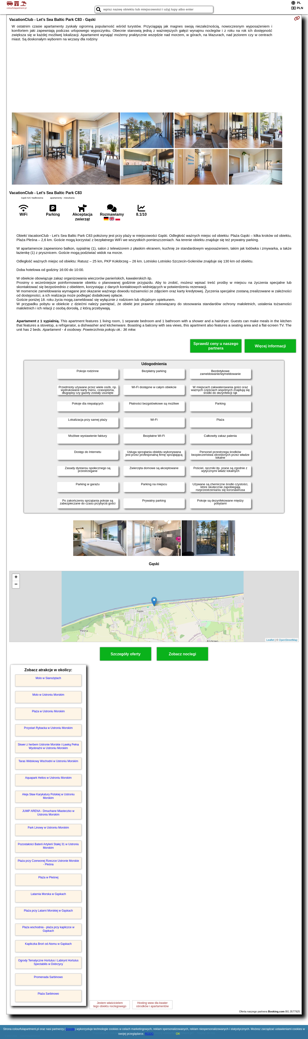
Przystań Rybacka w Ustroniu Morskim (48, 728)
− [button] (16, 584)
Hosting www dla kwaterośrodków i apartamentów (152, 1004)
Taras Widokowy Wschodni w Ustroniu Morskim (48, 761)
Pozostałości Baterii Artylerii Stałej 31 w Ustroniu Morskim (48, 846)
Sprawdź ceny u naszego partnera (215, 346)
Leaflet (270, 639)
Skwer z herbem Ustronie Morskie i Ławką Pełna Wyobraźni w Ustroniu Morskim (48, 746)
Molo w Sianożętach (48, 678)
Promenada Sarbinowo (48, 977)
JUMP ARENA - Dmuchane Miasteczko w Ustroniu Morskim (48, 812)
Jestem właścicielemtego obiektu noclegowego (109, 1004)
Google (70, 1029)
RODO (149, 1033)
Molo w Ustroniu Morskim (48, 694)
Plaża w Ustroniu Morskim (48, 711)
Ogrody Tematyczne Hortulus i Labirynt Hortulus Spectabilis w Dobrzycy (48, 962)
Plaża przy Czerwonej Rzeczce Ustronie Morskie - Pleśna (48, 862)
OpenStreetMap (288, 639)
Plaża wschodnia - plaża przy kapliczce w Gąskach (48, 929)
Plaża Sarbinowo (48, 993)
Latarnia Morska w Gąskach (48, 894)
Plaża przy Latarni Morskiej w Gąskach (48, 910)
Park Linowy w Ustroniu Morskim (48, 827)
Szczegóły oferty (125, 654)
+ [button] (16, 577)
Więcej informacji (270, 346)
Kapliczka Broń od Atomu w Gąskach (48, 944)
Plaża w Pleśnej (48, 877)
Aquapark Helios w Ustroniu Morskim (48, 777)
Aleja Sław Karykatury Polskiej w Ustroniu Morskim (48, 796)
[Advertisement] (154, 77)
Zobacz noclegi (182, 654)
